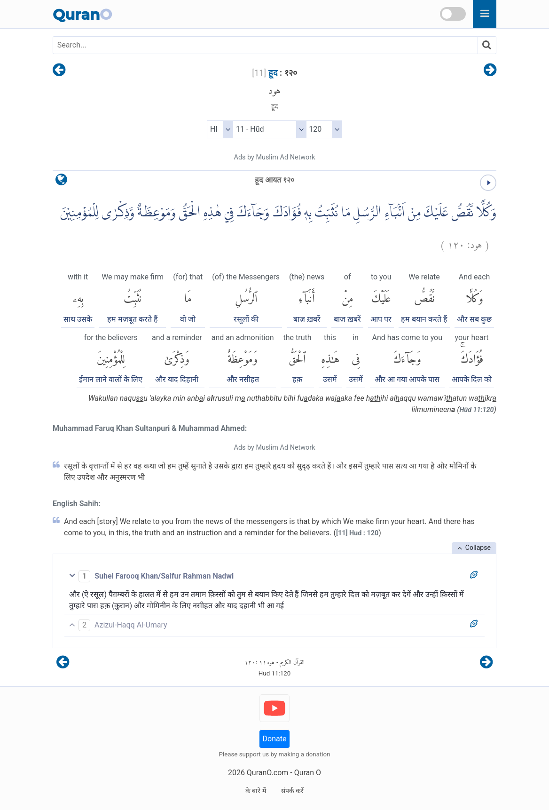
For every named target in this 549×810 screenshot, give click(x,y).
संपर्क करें (292, 790)
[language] (61, 182)
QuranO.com (267, 772)
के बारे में (255, 790)
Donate (275, 738)
